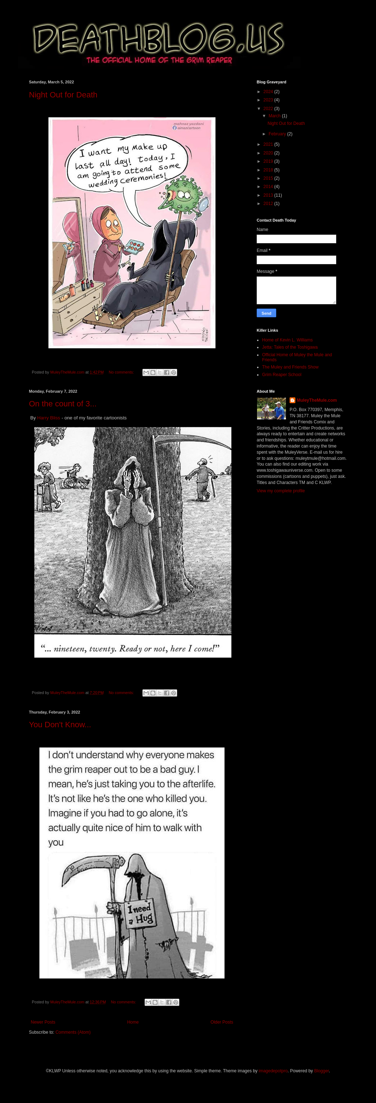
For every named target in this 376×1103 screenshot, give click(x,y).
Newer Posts (43, 1022)
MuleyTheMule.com (317, 400)
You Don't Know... (60, 724)
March (275, 115)
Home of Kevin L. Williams (287, 340)
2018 (269, 170)
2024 (269, 91)
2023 (269, 100)
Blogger (321, 1070)
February (278, 133)
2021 (269, 144)
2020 (269, 153)
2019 (269, 161)
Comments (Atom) (72, 1032)
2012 (269, 203)
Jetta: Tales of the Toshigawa (290, 347)
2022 (269, 108)
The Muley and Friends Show (290, 367)
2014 (269, 186)
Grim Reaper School (282, 374)
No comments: (122, 372)
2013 (269, 195)
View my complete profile (281, 490)
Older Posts (221, 1022)
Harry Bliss (48, 417)
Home (133, 1022)
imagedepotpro (273, 1070)
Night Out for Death (63, 94)
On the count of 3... (63, 403)
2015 (269, 178)
